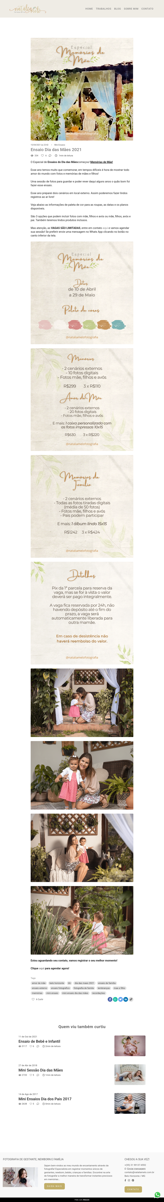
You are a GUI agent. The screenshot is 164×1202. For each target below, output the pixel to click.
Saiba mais (54, 1186)
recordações (98, 993)
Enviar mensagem (136, 1169)
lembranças (104, 988)
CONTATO (147, 8)
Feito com (82, 1200)
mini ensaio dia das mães (75, 993)
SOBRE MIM (131, 8)
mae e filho (119, 988)
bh (69, 983)
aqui (105, 228)
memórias (37, 993)
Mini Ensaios (59, 145)
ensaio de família (107, 983)
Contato (133, 1189)
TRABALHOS (103, 8)
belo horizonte (57, 983)
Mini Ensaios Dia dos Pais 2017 (45, 1099)
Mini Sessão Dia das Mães (41, 1070)
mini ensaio (52, 993)
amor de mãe (39, 983)
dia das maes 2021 (84, 983)
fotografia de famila (84, 988)
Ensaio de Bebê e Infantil (39, 1041)
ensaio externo (39, 988)
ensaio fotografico (60, 988)
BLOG (117, 8)
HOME (89, 8)
